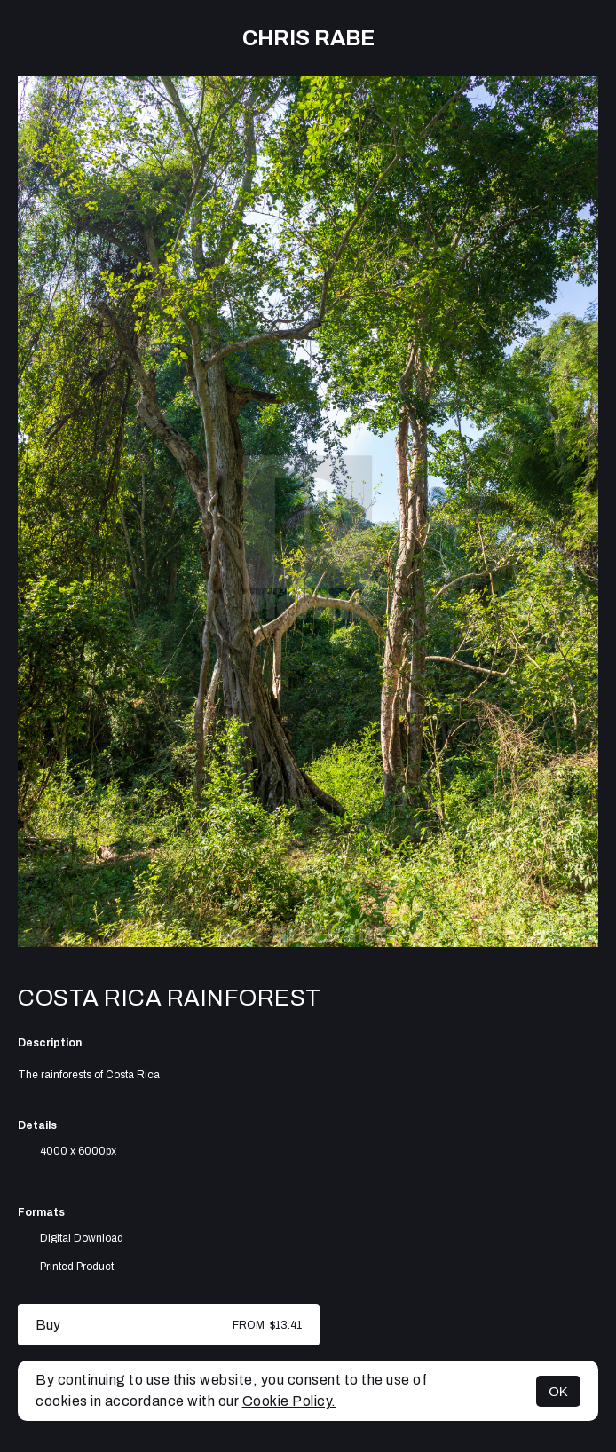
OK (558, 1391)
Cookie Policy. (289, 1401)
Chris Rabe (308, 38)
